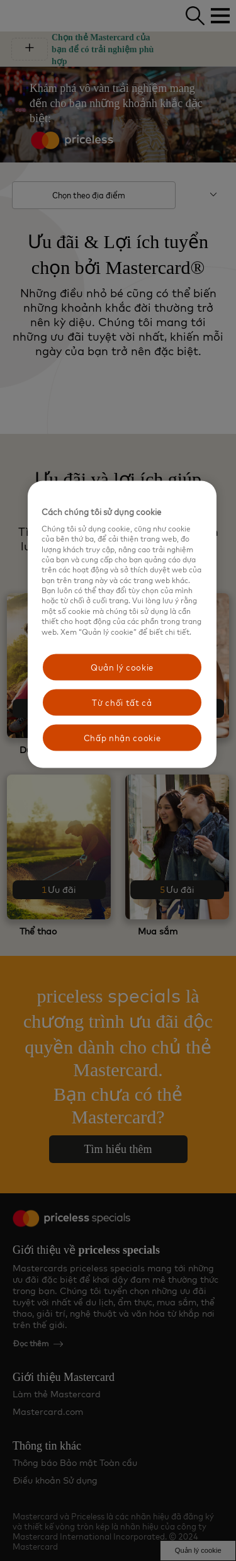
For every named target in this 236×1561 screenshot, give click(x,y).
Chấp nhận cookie (122, 738)
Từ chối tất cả (122, 703)
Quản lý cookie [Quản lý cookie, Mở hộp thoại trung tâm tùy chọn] (122, 667)
